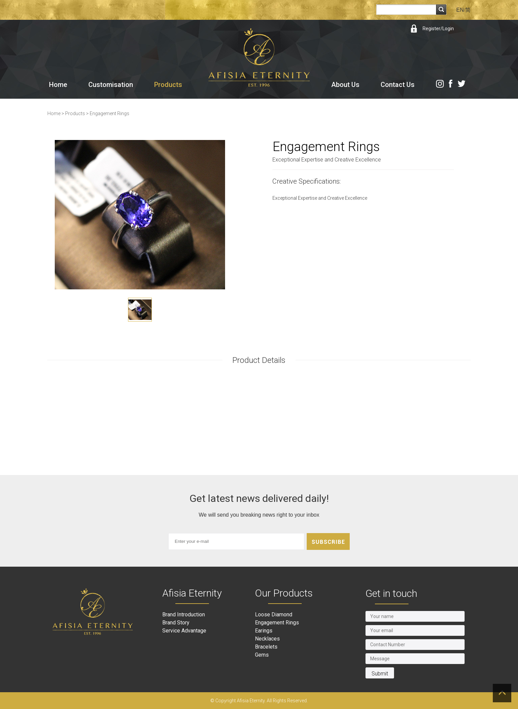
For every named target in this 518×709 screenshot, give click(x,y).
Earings (263, 630)
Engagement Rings (109, 113)
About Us (345, 85)
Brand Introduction (183, 614)
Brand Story (175, 622)
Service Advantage (184, 630)
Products (168, 85)
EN (460, 10)
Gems (262, 655)
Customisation (110, 85)
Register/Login (438, 28)
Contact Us (398, 85)
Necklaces (267, 638)
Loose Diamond (273, 614)
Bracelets (266, 647)
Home (58, 85)
